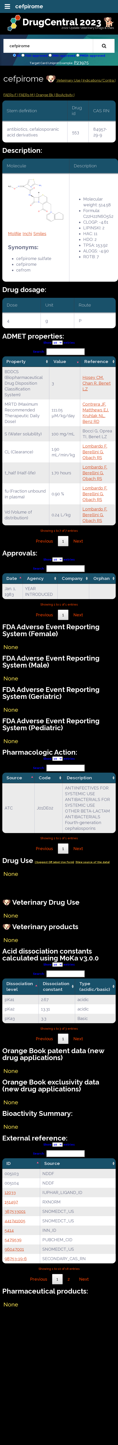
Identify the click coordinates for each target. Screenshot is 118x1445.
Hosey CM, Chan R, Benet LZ (97, 383)
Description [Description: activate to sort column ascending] (79, 777)
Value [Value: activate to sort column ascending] (59, 361)
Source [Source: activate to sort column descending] (14, 777)
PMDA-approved (92, 55)
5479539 (13, 1239)
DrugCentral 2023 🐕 (68, 22)
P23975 (81, 62)
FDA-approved (36, 55)
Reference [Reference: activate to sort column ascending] (96, 361)
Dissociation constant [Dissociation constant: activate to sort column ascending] (56, 986)
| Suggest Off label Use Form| (54, 862)
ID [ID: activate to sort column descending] (8, 1163)
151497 (11, 1202)
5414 (9, 1230)
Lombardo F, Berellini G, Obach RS (95, 452)
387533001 (15, 1211)
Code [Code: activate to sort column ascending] (45, 777)
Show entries (59, 342)
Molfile (14, 233)
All (19, 55)
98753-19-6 (16, 1258)
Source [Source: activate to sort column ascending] (52, 1163)
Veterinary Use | (69, 80)
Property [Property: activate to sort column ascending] (16, 361)
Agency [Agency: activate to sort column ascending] (35, 578)
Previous (44, 541)
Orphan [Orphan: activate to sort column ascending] (101, 578)
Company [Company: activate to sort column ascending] (72, 578)
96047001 (14, 1249)
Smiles (39, 233)
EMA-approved (63, 55)
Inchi (27, 233)
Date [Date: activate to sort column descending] (11, 578)
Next (78, 541)
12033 (10, 1192)
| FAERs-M (26, 95)
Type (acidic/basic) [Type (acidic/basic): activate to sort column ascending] (94, 986)
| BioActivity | (64, 95)
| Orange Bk (44, 95)
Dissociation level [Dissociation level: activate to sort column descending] (19, 986)
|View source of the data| (92, 862)
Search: (59, 351)
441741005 (15, 1220)
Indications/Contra (99, 80)
